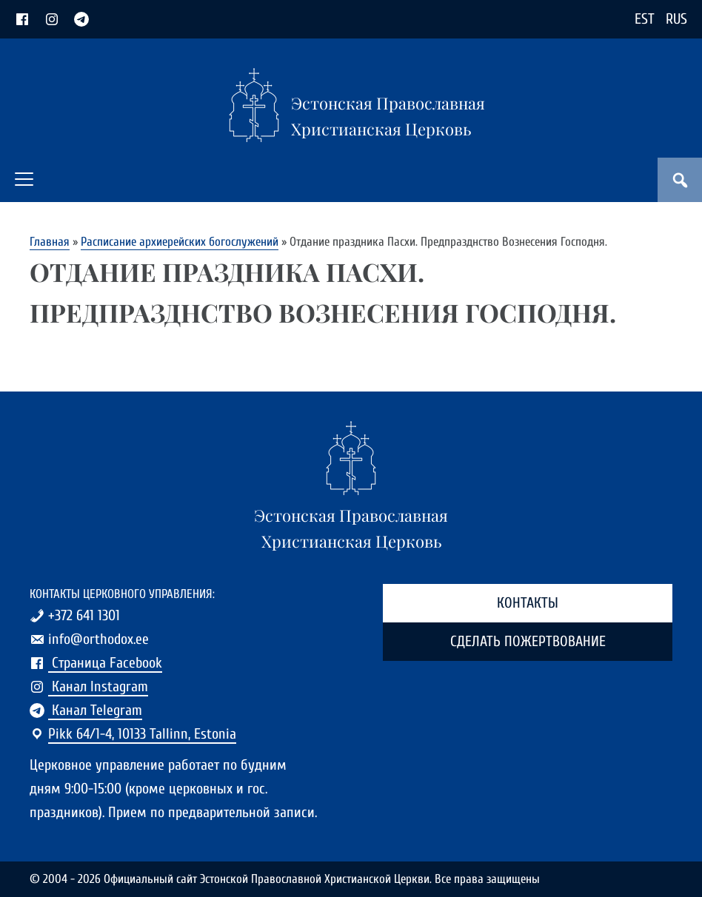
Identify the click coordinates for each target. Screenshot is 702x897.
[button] (24, 179)
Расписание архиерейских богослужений (179, 242)
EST (645, 18)
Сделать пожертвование (528, 641)
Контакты (527, 602)
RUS (676, 18)
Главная (50, 242)
